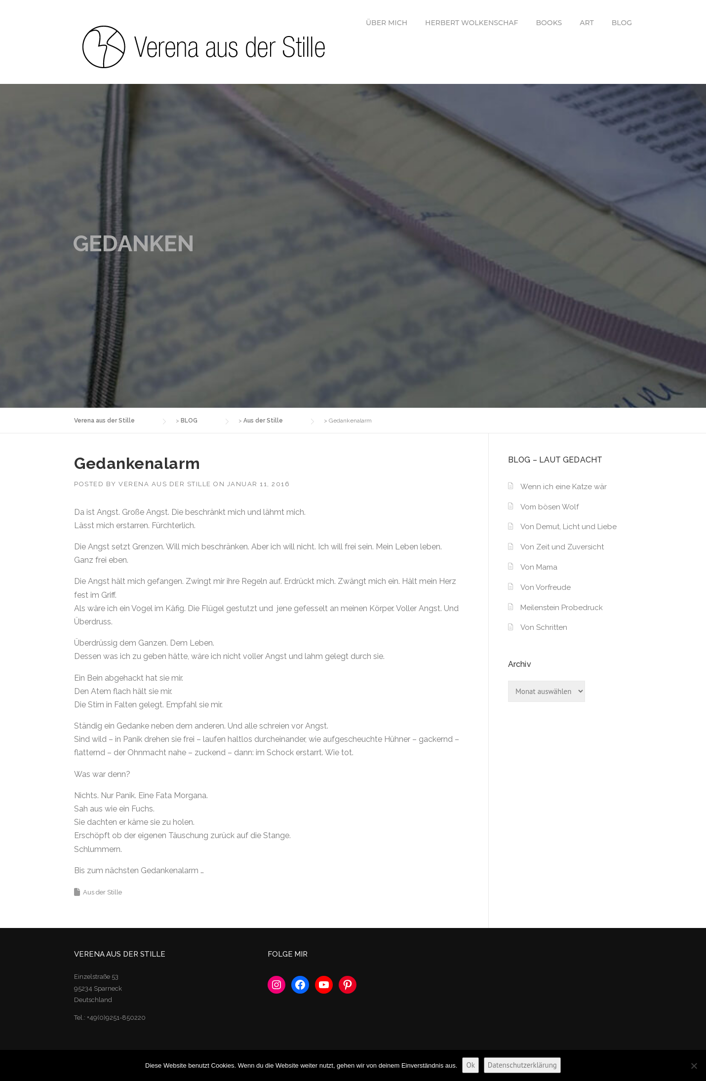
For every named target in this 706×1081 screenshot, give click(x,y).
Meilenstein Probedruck (561, 607)
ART (587, 22)
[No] (694, 1066)
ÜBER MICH (386, 22)
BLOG (622, 22)
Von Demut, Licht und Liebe (568, 526)
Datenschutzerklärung (522, 1065)
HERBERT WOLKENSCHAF (471, 22)
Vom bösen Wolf (549, 506)
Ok (470, 1065)
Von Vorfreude (545, 587)
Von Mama (538, 567)
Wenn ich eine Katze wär (563, 486)
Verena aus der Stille (164, 484)
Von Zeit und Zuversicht (562, 546)
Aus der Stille (102, 892)
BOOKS (549, 22)
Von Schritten (543, 627)
